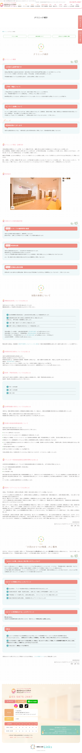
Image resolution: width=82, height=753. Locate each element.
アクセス (61, 5)
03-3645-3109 (30, 335)
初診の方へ (55, 5)
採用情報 (77, 5)
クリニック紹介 (15, 36)
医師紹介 (20, 5)
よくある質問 (71, 5)
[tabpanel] (35, 194)
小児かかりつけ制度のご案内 (64, 36)
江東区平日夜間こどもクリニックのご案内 (28, 344)
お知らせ (65, 5)
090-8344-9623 (32, 333)
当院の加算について (39, 36)
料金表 (50, 5)
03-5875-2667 (75, 2)
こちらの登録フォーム (39, 656)
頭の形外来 (37, 5)
